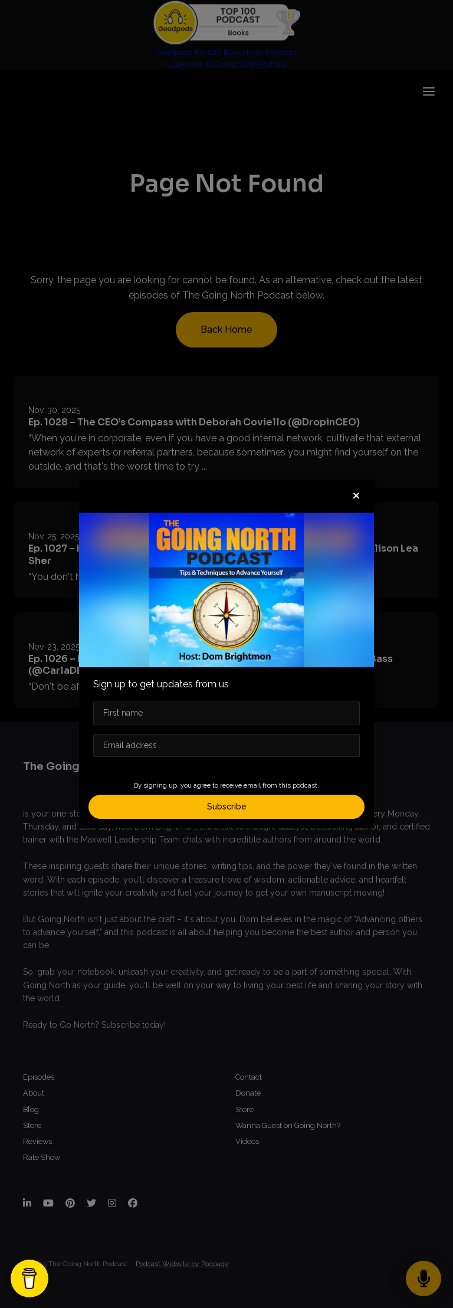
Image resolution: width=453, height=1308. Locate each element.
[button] (356, 496)
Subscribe (227, 806)
